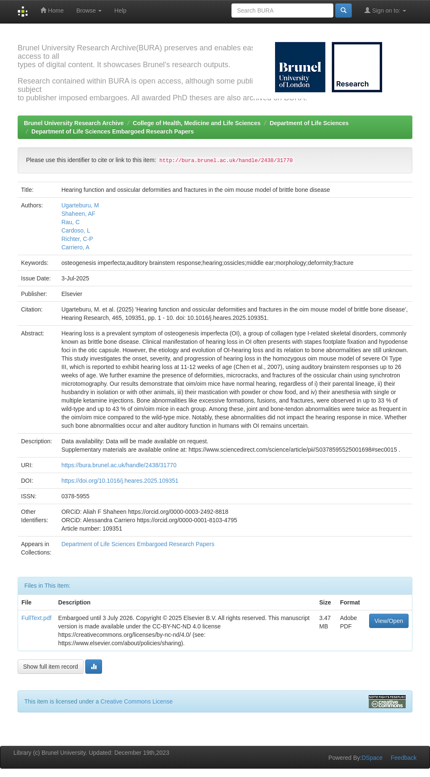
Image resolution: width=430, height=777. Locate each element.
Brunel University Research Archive (74, 123)
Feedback (404, 757)
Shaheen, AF (78, 213)
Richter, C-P (77, 238)
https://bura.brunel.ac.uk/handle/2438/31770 (118, 465)
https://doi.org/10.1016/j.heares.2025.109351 (119, 480)
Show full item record (50, 666)
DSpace (372, 757)
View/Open (389, 620)
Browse (89, 10)
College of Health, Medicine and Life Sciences (196, 123)
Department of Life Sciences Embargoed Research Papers (112, 131)
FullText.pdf (36, 618)
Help (120, 10)
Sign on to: (385, 10)
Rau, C (70, 222)
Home (51, 10)
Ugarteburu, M (80, 205)
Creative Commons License (136, 701)
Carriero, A (75, 247)
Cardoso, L (75, 230)
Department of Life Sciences (309, 123)
